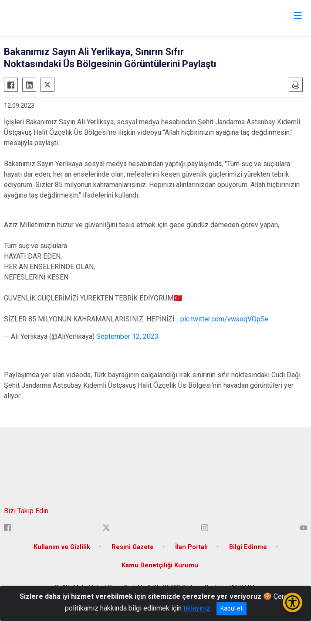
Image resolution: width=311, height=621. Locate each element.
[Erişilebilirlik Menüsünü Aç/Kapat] (292, 602)
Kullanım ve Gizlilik (62, 547)
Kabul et (231, 608)
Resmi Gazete (133, 547)
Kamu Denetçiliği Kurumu (160, 565)
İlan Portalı (191, 547)
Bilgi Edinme (248, 547)
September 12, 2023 (127, 336)
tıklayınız (196, 608)
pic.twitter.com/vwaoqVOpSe (224, 319)
